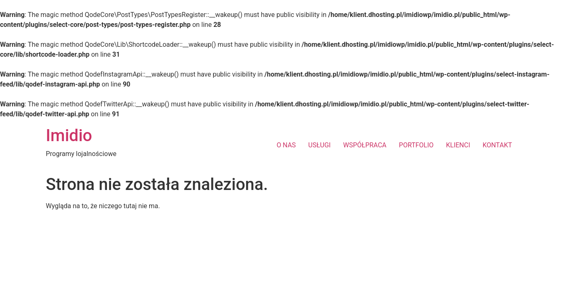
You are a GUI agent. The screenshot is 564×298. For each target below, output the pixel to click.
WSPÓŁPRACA (365, 145)
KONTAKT (497, 145)
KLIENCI (458, 145)
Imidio (69, 135)
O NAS (285, 145)
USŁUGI (319, 145)
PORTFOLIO (416, 145)
